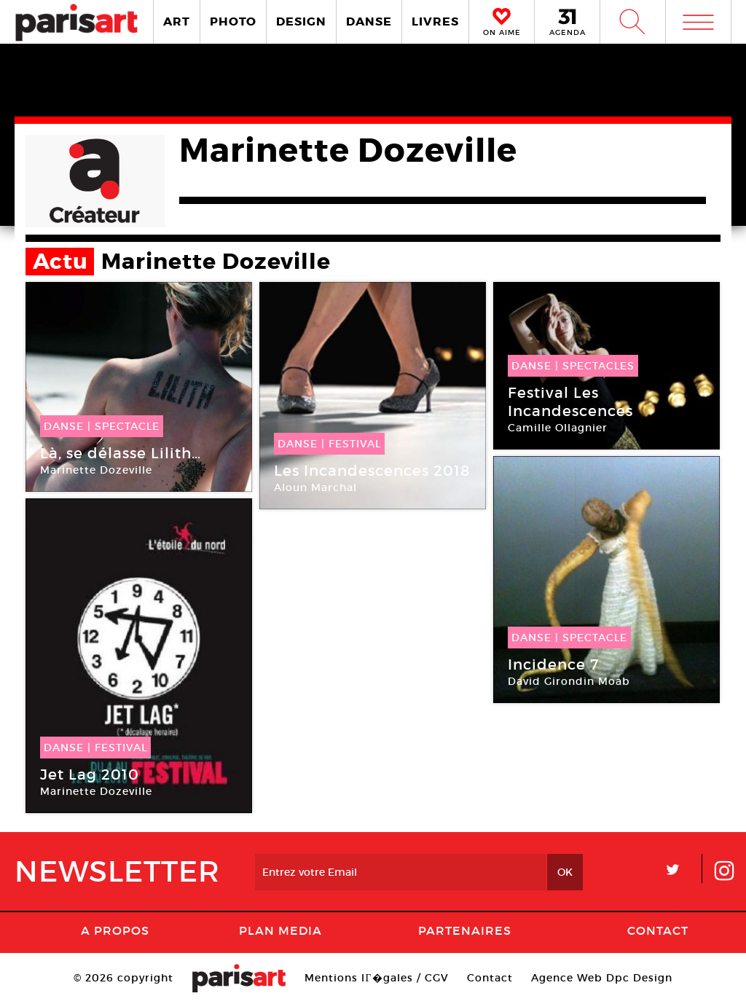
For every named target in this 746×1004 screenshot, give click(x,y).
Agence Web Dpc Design (601, 977)
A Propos (115, 930)
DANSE (369, 21)
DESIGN (301, 21)
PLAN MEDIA (280, 930)
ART (176, 21)
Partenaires (464, 930)
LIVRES (435, 21)
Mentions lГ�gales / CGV (376, 977)
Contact (657, 930)
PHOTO (233, 21)
